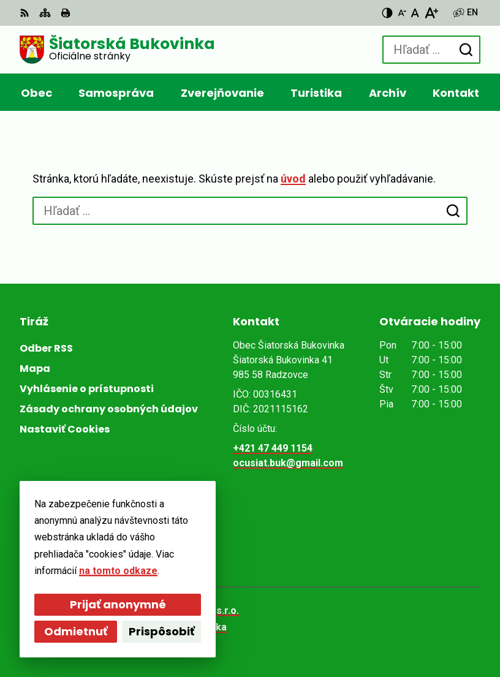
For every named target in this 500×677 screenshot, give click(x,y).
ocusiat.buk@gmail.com (288, 463)
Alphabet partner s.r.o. (187, 610)
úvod (293, 178)
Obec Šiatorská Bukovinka (166, 627)
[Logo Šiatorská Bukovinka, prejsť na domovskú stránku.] (117, 50)
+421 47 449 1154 (272, 448)
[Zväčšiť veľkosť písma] (431, 13)
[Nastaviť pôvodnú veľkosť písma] (415, 13)
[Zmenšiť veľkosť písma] (402, 13)
